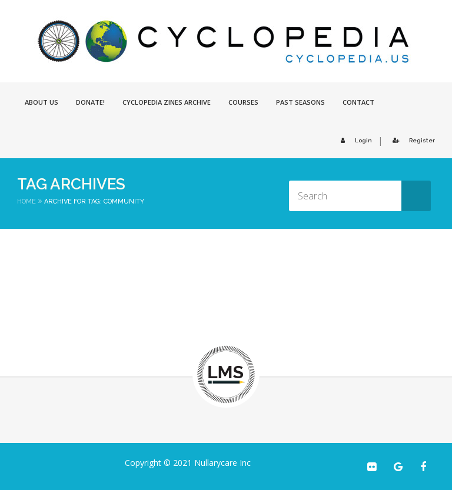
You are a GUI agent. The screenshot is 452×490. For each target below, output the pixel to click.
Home (26, 201)
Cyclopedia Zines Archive (166, 102)
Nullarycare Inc (222, 462)
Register (411, 140)
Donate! (90, 102)
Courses (243, 102)
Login (354, 140)
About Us (41, 102)
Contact (358, 102)
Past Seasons (300, 102)
